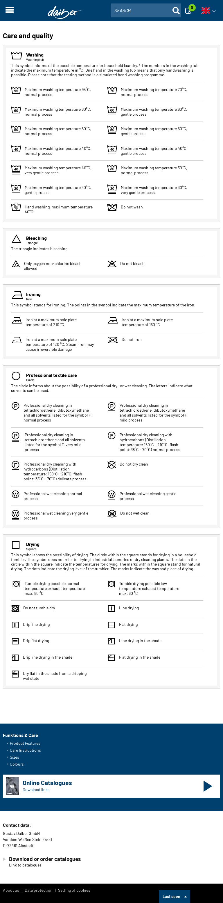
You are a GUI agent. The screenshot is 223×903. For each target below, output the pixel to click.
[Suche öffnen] (176, 10)
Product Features (25, 743)
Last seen (171, 896)
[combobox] (146, 10)
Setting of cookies (74, 890)
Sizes (14, 757)
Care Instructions (25, 750)
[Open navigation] (9, 10)
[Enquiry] (190, 10)
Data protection (39, 890)
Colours (17, 764)
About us (11, 890)
